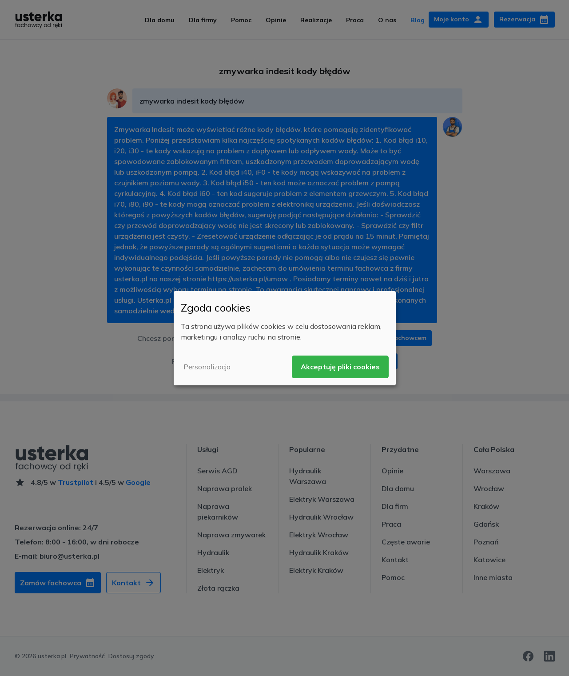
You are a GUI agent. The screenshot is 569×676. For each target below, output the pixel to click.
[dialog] (285, 338)
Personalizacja (207, 366)
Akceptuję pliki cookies (340, 366)
